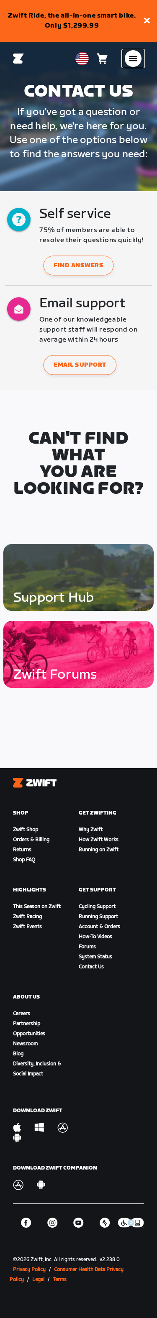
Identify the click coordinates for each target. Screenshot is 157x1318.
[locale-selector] (82, 58)
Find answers (78, 265)
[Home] (18, 59)
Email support (80, 365)
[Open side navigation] (133, 58)
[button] (147, 21)
